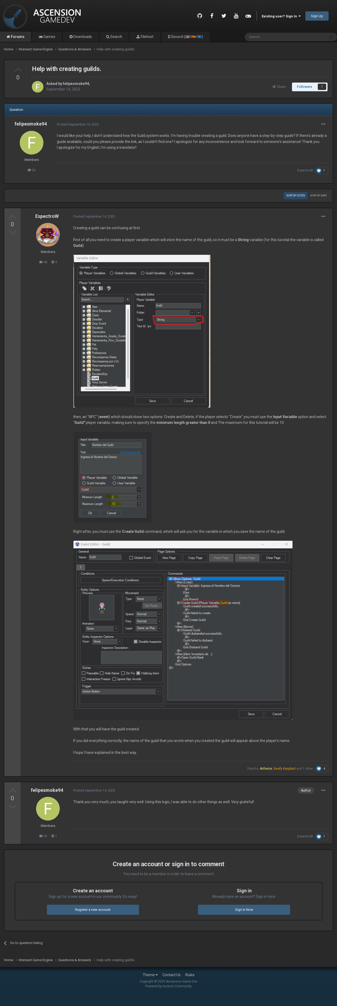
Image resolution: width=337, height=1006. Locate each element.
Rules (190, 975)
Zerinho (252, 768)
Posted (78, 124)
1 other (308, 768)
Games (49, 37)
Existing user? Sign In (281, 16)
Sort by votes (295, 195)
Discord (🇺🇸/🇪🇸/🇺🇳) (186, 37)
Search (116, 37)
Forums (17, 37)
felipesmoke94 (76, 84)
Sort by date (318, 195)
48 (43, 262)
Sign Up (317, 16)
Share (279, 87)
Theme (150, 975)
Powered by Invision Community (168, 986)
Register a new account (93, 910)
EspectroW (305, 170)
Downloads (82, 37)
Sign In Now (244, 910)
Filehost (146, 37)
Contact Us (171, 975)
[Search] (272, 37)
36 (32, 170)
